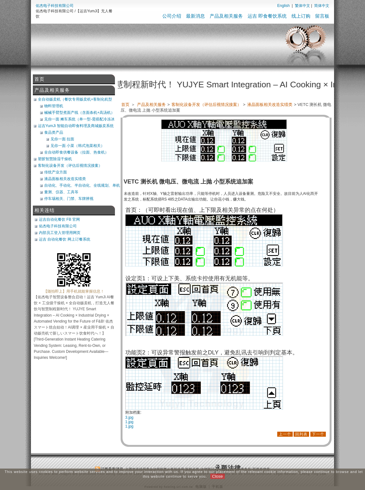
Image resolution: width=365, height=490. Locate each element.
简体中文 (321, 5)
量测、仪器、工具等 (61, 192)
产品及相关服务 (226, 16)
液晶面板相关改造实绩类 (270, 104)
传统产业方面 (55, 172)
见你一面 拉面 (62, 139)
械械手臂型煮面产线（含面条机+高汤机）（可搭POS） (79, 112)
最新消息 (195, 16)
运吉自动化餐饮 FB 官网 (59, 219)
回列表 (301, 434)
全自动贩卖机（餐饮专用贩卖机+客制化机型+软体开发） (75, 99)
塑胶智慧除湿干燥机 (55, 159)
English (283, 5)
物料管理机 (53, 106)
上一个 (285, 434)
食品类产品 (53, 132)
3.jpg (129, 417)
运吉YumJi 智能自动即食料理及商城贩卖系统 (76, 126)
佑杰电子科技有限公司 (55, 5)
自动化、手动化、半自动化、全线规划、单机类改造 (82, 185)
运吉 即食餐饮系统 (267, 16)
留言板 (322, 16)
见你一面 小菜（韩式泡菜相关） (78, 145)
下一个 (318, 434)
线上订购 (300, 16)
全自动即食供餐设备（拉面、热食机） (76, 152)
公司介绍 (171, 16)
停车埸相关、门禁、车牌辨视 (68, 198)
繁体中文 (302, 5)
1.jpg (129, 422)
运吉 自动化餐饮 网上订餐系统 (64, 239)
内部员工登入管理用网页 (60, 232)
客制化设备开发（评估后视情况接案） (206, 104)
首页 (125, 104)
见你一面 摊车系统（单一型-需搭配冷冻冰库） (79, 119)
